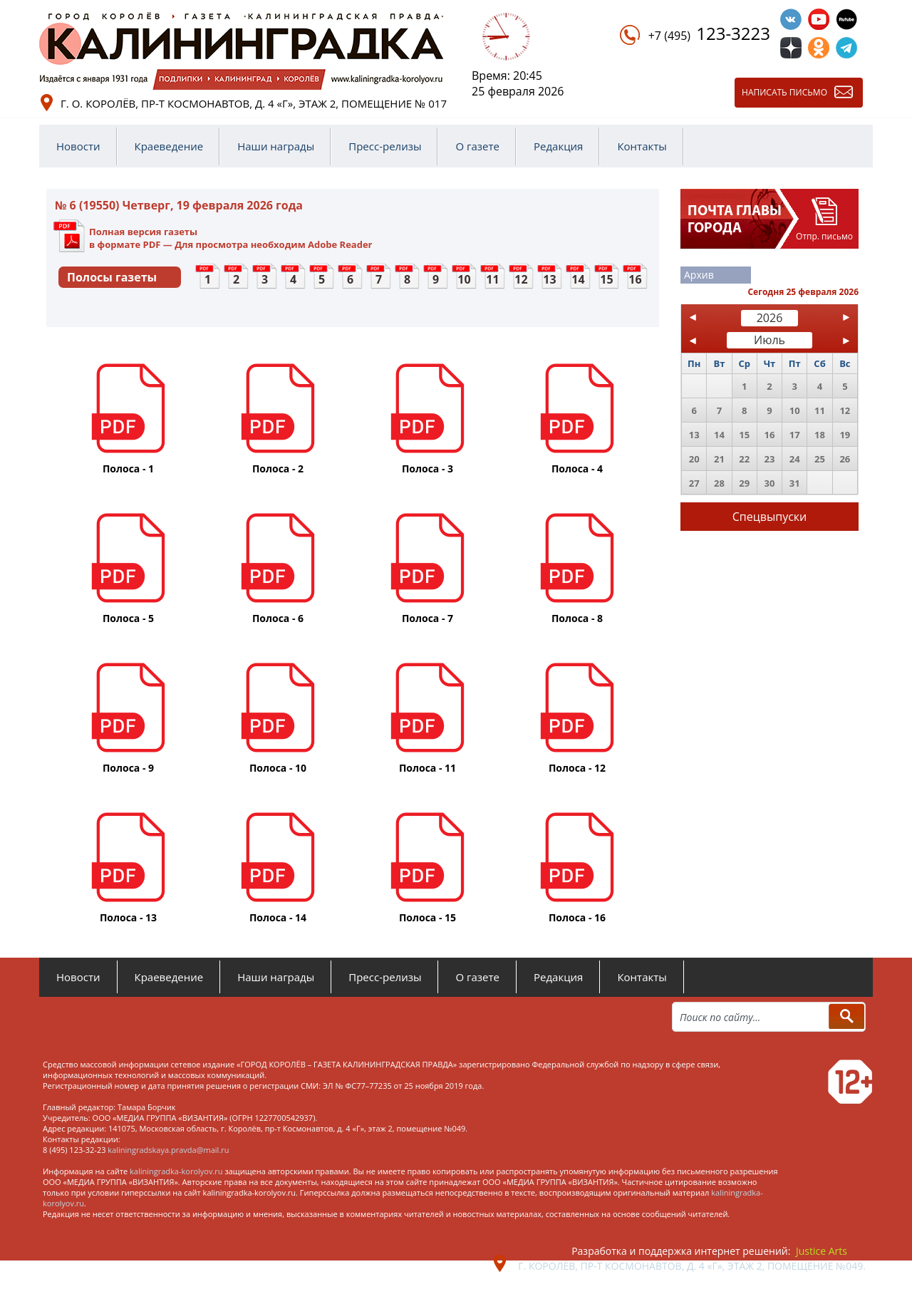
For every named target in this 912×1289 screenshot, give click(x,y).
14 (577, 279)
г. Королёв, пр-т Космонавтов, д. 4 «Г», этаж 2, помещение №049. (692, 1266)
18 (819, 434)
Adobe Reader (340, 244)
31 (794, 483)
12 (520, 279)
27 (694, 483)
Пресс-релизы (384, 146)
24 (794, 458)
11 (492, 279)
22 (744, 458)
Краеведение (169, 146)
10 (463, 279)
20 (694, 458)
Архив (699, 274)
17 (794, 434)
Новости (78, 146)
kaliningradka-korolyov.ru (176, 1171)
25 (819, 458)
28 (719, 483)
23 (770, 458)
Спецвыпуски (769, 516)
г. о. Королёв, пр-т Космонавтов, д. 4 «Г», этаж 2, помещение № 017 (254, 103)
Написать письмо (784, 92)
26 (844, 458)
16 (634, 279)
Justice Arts (821, 1251)
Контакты (641, 146)
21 (719, 458)
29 (744, 483)
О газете (477, 146)
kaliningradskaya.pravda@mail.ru (168, 1149)
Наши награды (275, 146)
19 (844, 434)
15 (606, 279)
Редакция (558, 146)
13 (549, 279)
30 (770, 483)
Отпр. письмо (824, 236)
